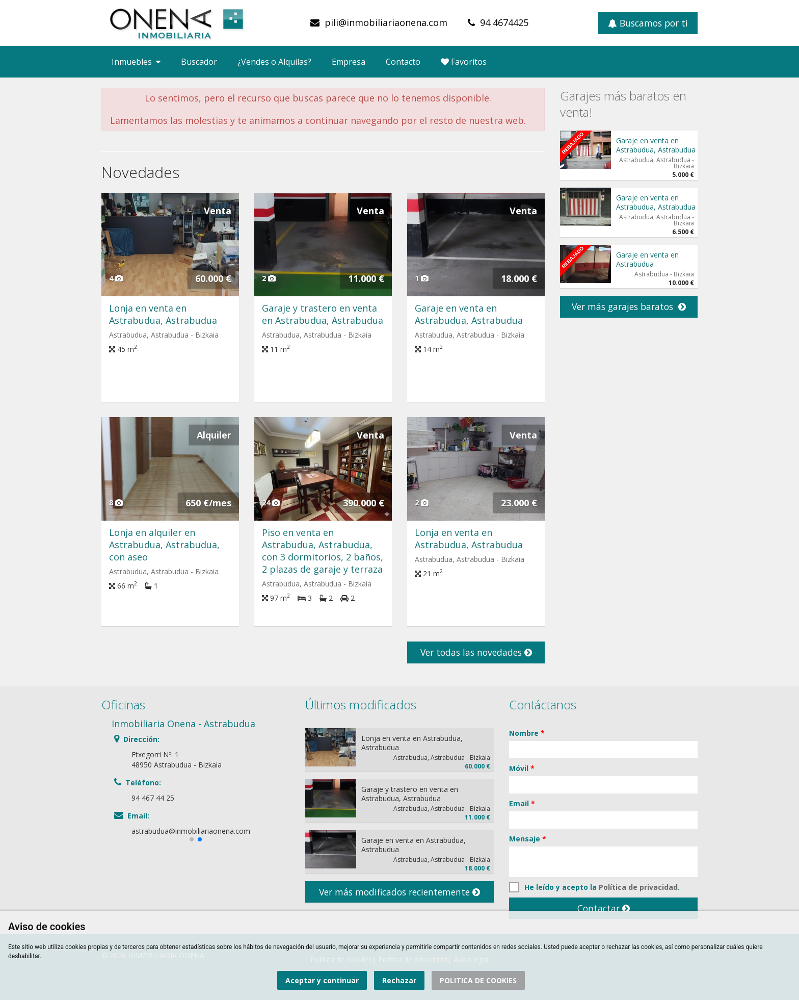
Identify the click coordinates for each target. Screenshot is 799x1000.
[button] (192, 839)
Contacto (403, 61)
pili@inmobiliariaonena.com (386, 22)
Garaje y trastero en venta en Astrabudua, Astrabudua (322, 314)
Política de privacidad (638, 887)
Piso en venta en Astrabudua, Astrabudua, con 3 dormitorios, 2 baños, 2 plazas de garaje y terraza (322, 550)
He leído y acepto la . (594, 887)
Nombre (527, 733)
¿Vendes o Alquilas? (274, 61)
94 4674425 (504, 22)
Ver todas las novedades (476, 652)
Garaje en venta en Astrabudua (647, 259)
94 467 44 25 (152, 798)
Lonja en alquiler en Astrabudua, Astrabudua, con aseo (164, 544)
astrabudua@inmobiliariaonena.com (190, 831)
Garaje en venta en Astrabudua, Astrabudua (469, 314)
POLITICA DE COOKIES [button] (478, 980)
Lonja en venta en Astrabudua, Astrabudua (163, 314)
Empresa (348, 61)
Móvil (522, 768)
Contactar (603, 908)
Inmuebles (136, 61)
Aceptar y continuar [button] (322, 980)
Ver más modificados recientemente (399, 892)
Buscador (199, 61)
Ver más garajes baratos (629, 306)
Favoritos (464, 61)
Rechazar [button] (399, 980)
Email (522, 803)
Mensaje (527, 838)
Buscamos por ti (648, 23)
